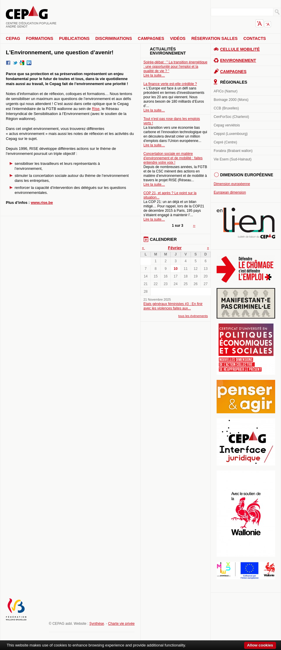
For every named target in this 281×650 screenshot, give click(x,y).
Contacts (255, 38)
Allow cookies (260, 645)
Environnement (238, 60)
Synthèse (96, 624)
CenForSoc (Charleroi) (231, 117)
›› (194, 226)
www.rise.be (42, 202)
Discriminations (113, 38)
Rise (96, 108)
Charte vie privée (121, 624)
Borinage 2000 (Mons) (231, 100)
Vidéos (178, 38)
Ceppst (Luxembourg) (231, 134)
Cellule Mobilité (240, 49)
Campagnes (151, 38)
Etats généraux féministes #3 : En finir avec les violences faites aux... (173, 306)
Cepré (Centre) (225, 142)
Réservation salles (214, 38)
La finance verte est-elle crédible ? (170, 84)
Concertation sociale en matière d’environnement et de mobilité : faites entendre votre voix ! (173, 158)
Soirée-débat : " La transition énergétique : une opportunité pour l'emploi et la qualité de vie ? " (175, 66)
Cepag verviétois (227, 125)
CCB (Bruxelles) (226, 108)
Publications (74, 38)
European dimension (230, 192)
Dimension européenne (232, 184)
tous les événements (193, 316)
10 (175, 269)
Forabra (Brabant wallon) (233, 151)
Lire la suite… (154, 75)
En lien (246, 223)
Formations (39, 38)
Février (175, 248)
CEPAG (13, 38)
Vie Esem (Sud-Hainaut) (232, 159)
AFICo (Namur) (225, 91)
